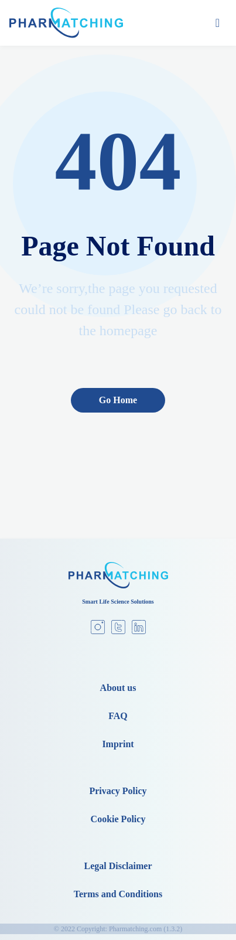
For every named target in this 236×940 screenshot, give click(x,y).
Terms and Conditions (118, 894)
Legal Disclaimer (118, 866)
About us (118, 688)
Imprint (118, 744)
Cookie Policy (118, 819)
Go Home (118, 400)
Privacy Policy (117, 791)
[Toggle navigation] (217, 23)
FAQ (118, 716)
